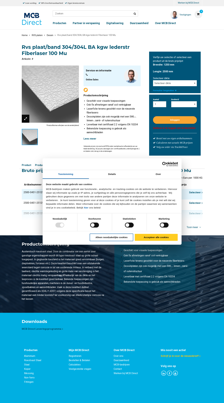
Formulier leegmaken (164, 90)
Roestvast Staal (32, 360)
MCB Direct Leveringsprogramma (41, 328)
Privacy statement (79, 397)
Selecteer (195, 192)
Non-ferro (29, 377)
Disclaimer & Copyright (156, 397)
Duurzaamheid (139, 23)
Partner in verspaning (86, 23)
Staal (26, 364)
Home (25, 35)
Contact (118, 368)
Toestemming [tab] (65, 174)
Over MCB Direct (165, 23)
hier (86, 207)
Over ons (118, 355)
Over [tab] (158, 174)
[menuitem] (174, 3)
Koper (27, 368)
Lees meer (90, 138)
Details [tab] (112, 174)
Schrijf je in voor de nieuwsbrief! (180, 355)
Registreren (75, 355)
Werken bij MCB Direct (188, 3)
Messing (29, 373)
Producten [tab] (31, 350)
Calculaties (75, 364)
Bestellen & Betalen (79, 360)
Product (26, 165)
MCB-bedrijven (122, 364)
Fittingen (28, 381)
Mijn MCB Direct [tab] (79, 350)
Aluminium (29, 355)
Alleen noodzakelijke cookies (112, 237)
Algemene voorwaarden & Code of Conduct (116, 397)
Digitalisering (115, 23)
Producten (59, 23)
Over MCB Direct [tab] (124, 350)
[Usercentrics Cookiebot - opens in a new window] (164, 164)
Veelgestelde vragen (80, 368)
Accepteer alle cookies (156, 237)
